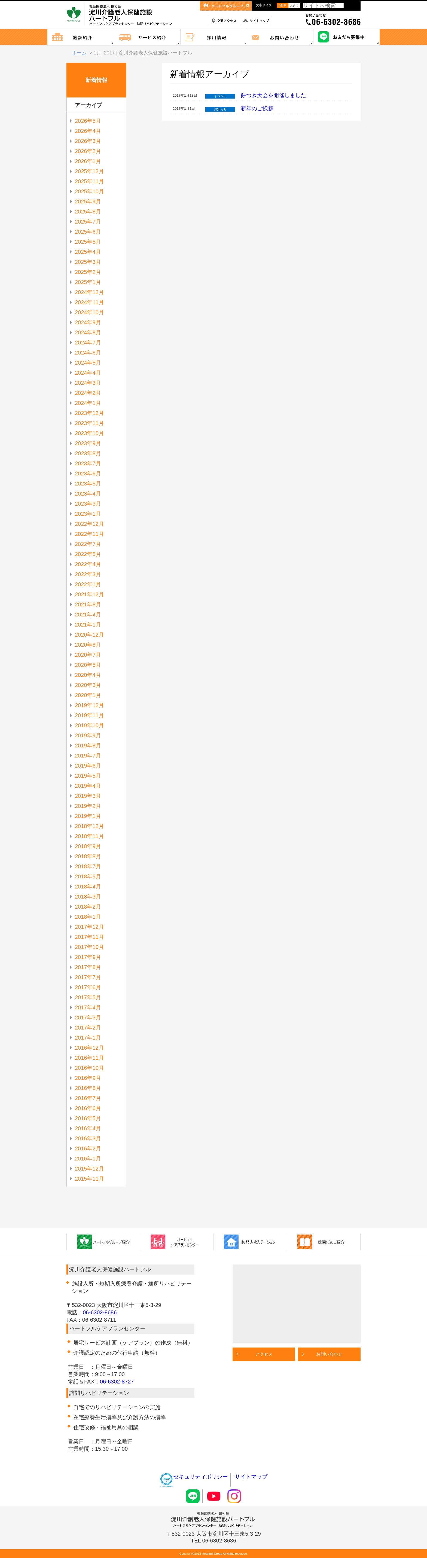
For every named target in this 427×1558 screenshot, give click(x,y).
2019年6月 (88, 766)
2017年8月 (88, 967)
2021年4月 (88, 615)
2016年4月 (88, 1128)
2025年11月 (89, 181)
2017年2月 (88, 1028)
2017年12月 (89, 927)
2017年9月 (88, 957)
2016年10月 (89, 1068)
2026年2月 (88, 151)
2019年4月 (88, 786)
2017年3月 (88, 1018)
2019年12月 (89, 705)
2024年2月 (88, 393)
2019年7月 (88, 756)
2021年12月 (89, 594)
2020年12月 (89, 635)
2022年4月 (88, 564)
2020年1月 (88, 695)
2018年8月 (88, 856)
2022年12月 (89, 524)
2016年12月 (89, 1048)
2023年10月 (89, 433)
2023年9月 (88, 443)
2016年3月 (88, 1138)
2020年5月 (88, 665)
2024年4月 (88, 373)
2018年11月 (89, 836)
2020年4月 (88, 675)
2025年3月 (88, 262)
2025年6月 (88, 232)
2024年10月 (89, 312)
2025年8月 (88, 212)
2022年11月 (89, 534)
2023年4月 (88, 494)
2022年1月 (88, 584)
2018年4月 (88, 887)
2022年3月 (88, 574)
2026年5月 (88, 121)
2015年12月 (89, 1169)
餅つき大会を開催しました (273, 95)
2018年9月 (88, 846)
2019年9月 (88, 735)
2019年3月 (88, 796)
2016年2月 (88, 1148)
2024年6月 (88, 353)
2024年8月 (88, 332)
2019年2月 (88, 806)
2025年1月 (88, 282)
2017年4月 (88, 1007)
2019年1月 (88, 816)
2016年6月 (88, 1108)
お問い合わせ (329, 1354)
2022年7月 (88, 544)
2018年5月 (88, 876)
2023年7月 (88, 463)
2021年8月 (88, 604)
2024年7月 (88, 343)
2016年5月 (88, 1118)
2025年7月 (88, 222)
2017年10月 (89, 947)
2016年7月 (88, 1098)
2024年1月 (88, 403)
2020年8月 (88, 645)
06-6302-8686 (100, 1312)
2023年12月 (89, 413)
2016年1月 (88, 1159)
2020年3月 (88, 685)
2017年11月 (89, 937)
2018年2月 (88, 907)
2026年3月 (88, 141)
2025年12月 (89, 171)
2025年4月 (88, 252)
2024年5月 (88, 363)
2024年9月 (88, 322)
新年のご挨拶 (257, 108)
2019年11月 (89, 715)
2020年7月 (88, 655)
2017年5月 (88, 997)
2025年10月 (89, 191)
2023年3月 (88, 504)
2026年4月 (88, 131)
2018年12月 (89, 826)
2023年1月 (88, 514)
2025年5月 (88, 242)
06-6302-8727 (117, 1382)
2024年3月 (88, 383)
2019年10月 (89, 725)
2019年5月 (88, 776)
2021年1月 (88, 625)
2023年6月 (88, 473)
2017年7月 (88, 977)
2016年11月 (89, 1058)
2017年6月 (88, 987)
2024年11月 (89, 302)
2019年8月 (88, 746)
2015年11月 (89, 1179)
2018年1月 (88, 917)
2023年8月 (88, 453)
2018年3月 (88, 897)
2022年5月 (88, 554)
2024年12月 (89, 292)
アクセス (264, 1354)
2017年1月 (88, 1038)
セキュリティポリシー (194, 1477)
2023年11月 (89, 423)
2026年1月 (88, 161)
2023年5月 (88, 484)
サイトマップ (251, 1477)
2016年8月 (88, 1088)
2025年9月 (88, 201)
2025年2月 (88, 272)
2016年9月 (88, 1078)
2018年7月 (88, 866)
